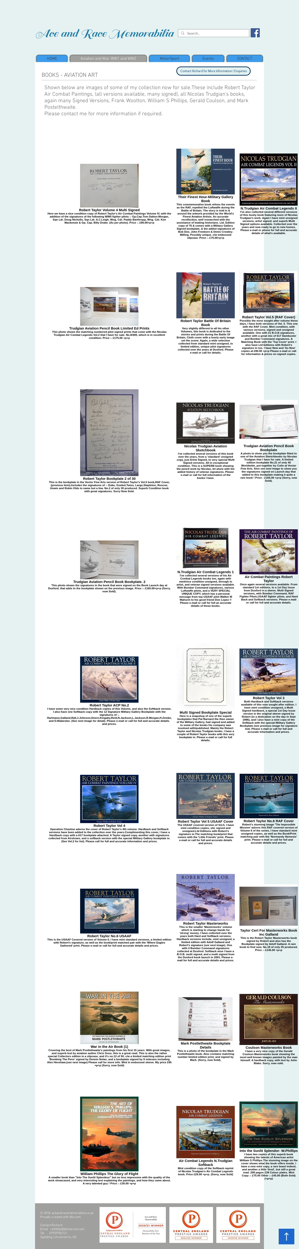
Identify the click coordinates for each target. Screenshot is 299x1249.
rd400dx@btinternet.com (67, 1229)
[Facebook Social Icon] (255, 32)
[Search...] (213, 33)
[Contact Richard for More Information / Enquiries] (213, 71)
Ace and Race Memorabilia (104, 33)
